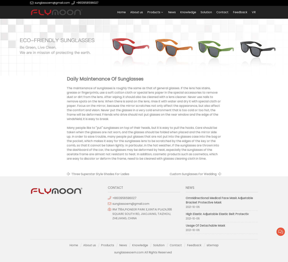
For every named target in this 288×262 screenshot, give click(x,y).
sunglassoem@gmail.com (52, 3)
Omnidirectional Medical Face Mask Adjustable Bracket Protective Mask (219, 200)
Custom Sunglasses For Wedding (193, 174)
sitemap (213, 245)
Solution (206, 12)
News (172, 12)
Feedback (240, 12)
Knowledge (188, 12)
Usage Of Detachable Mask (205, 225)
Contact (222, 12)
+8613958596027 (87, 3)
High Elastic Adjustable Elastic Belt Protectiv (217, 214)
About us (136, 12)
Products (153, 12)
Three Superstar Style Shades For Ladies (100, 174)
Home (121, 12)
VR (254, 12)
